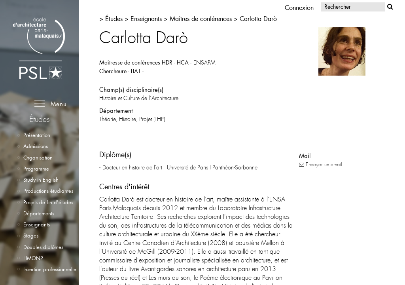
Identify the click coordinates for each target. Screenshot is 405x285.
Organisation (38, 157)
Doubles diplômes (43, 247)
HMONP (33, 258)
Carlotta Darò (258, 18)
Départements (38, 213)
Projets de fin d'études (48, 202)
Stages (30, 235)
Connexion (299, 7)
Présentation (36, 135)
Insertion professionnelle (49, 269)
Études (115, 18)
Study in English (41, 180)
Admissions (35, 146)
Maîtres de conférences (201, 18)
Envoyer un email (320, 164)
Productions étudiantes (48, 191)
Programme (36, 168)
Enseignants (36, 224)
